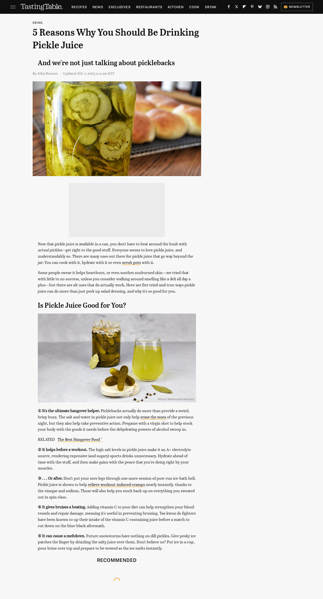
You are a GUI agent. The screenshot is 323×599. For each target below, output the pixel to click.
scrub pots (131, 262)
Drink (210, 6)
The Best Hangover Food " (79, 439)
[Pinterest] (252, 7)
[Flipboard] (244, 7)
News (97, 6)
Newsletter (296, 7)
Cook (194, 6)
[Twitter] (236, 7)
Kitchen (176, 6)
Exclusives (119, 6)
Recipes (79, 6)
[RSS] (275, 7)
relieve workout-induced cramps (116, 484)
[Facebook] (229, 7)
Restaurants (149, 6)
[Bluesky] (260, 7)
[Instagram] (268, 7)
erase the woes (153, 416)
